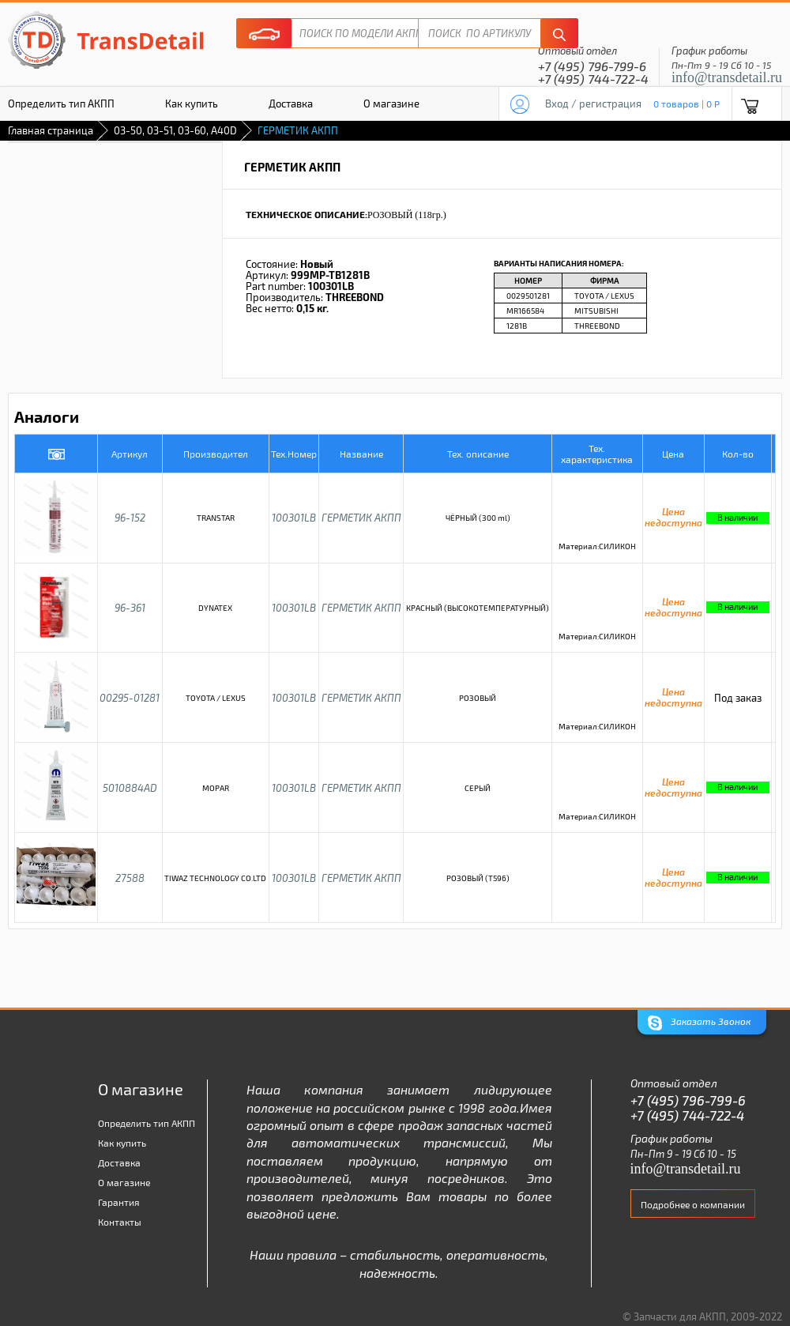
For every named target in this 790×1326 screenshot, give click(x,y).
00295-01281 (130, 697)
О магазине (391, 103)
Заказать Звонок (699, 1022)
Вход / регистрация (593, 103)
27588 (130, 878)
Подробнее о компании (693, 1204)
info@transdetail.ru (727, 77)
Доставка (291, 103)
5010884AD (130, 788)
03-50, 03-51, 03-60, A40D (175, 130)
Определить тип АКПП (146, 1122)
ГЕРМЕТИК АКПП (361, 517)
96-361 (130, 607)
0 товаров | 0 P (686, 103)
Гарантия (119, 1201)
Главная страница (50, 130)
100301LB (294, 517)
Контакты (119, 1221)
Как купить (191, 103)
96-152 (130, 517)
